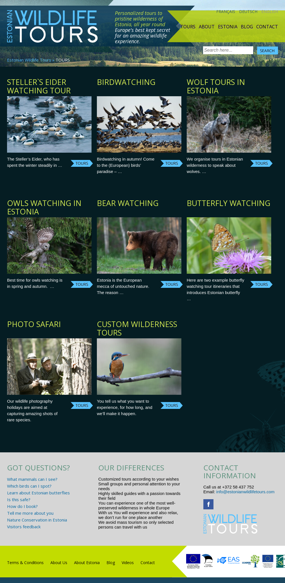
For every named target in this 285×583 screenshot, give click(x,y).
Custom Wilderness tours (137, 328)
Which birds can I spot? (29, 486)
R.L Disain (19, 579)
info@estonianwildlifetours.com (245, 491)
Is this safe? (18, 499)
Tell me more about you (30, 513)
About (207, 27)
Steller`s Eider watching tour (39, 86)
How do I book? (22, 506)
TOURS (187, 27)
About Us (58, 562)
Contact (267, 27)
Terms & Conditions (25, 562)
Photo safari (34, 324)
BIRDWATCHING (126, 82)
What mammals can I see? (32, 479)
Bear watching (128, 203)
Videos (128, 562)
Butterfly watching (228, 203)
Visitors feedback (24, 526)
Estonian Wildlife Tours (29, 60)
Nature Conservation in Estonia (37, 520)
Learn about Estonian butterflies (38, 493)
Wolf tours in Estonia (216, 86)
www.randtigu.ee (164, 527)
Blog (247, 27)
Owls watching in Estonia (44, 207)
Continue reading (82, 163)
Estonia (227, 27)
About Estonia (87, 562)
